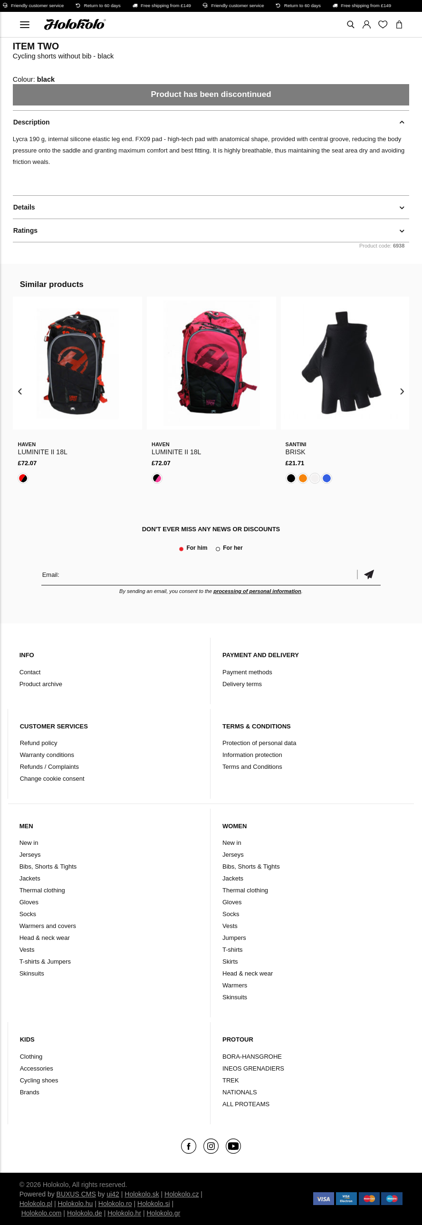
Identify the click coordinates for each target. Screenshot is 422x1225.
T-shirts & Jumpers (45, 961)
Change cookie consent (52, 778)
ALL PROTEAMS (245, 1104)
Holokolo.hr (124, 1213)
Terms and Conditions (252, 766)
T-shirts (232, 949)
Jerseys (30, 854)
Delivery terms (242, 684)
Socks (27, 914)
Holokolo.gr (163, 1213)
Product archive (40, 684)
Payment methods (247, 672)
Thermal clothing (42, 890)
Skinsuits (31, 973)
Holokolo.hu (75, 1203)
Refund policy (39, 742)
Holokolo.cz (181, 1194)
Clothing (31, 1056)
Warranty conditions (47, 754)
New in (28, 842)
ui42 (112, 1194)
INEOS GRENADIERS (253, 1068)
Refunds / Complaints (49, 766)
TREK (230, 1080)
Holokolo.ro (115, 1203)
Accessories (36, 1068)
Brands (29, 1092)
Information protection (252, 754)
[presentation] (20, 391)
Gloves (28, 902)
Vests (27, 949)
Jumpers (234, 937)
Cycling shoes (39, 1080)
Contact (30, 672)
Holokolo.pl (35, 1203)
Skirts (230, 961)
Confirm (369, 574)
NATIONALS (239, 1092)
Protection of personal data (259, 742)
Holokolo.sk (142, 1194)
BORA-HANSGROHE (252, 1056)
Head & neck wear (44, 937)
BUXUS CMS (76, 1194)
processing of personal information (257, 591)
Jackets (29, 878)
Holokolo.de (84, 1213)
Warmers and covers (47, 925)
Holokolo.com (41, 1213)
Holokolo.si (153, 1203)
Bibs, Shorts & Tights (48, 866)
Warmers (234, 985)
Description (31, 122)
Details (24, 207)
